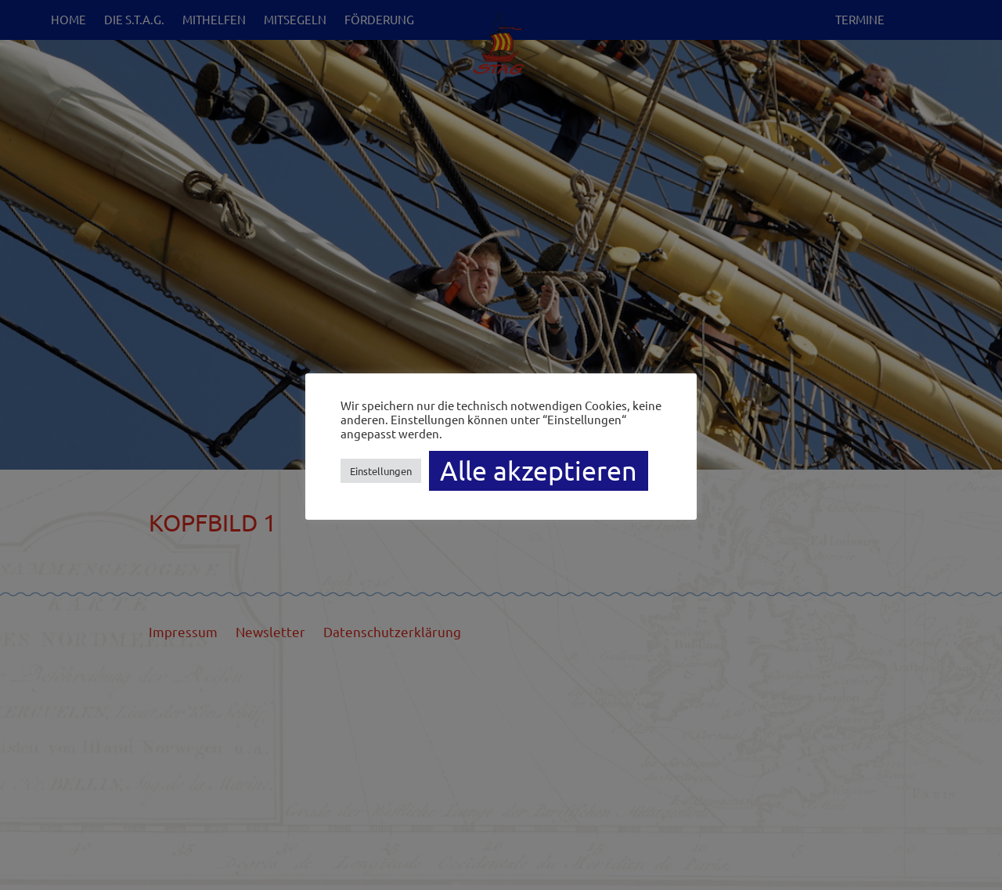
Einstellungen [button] (381, 470)
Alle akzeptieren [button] (538, 470)
